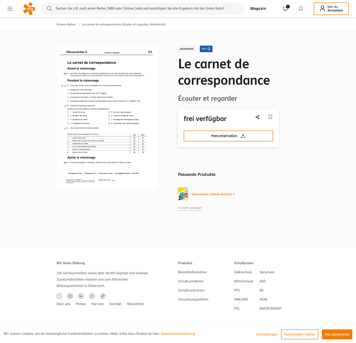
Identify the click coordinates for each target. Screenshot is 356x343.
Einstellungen (266, 334)
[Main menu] (10, 8)
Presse (81, 304)
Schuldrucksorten (191, 290)
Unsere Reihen (66, 24)
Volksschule (243, 272)
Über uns (63, 304)
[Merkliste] (270, 117)
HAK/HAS (241, 299)
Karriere (97, 304)
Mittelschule (243, 281)
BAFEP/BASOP (270, 308)
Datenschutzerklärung (178, 334)
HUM (263, 299)
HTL (237, 308)
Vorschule (267, 272)
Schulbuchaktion (190, 281)
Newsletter (135, 304)
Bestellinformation (192, 272)
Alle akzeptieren (337, 334)
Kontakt (115, 304)
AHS (263, 281)
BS (262, 290)
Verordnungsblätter (193, 299)
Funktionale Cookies (299, 334)
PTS (237, 290)
